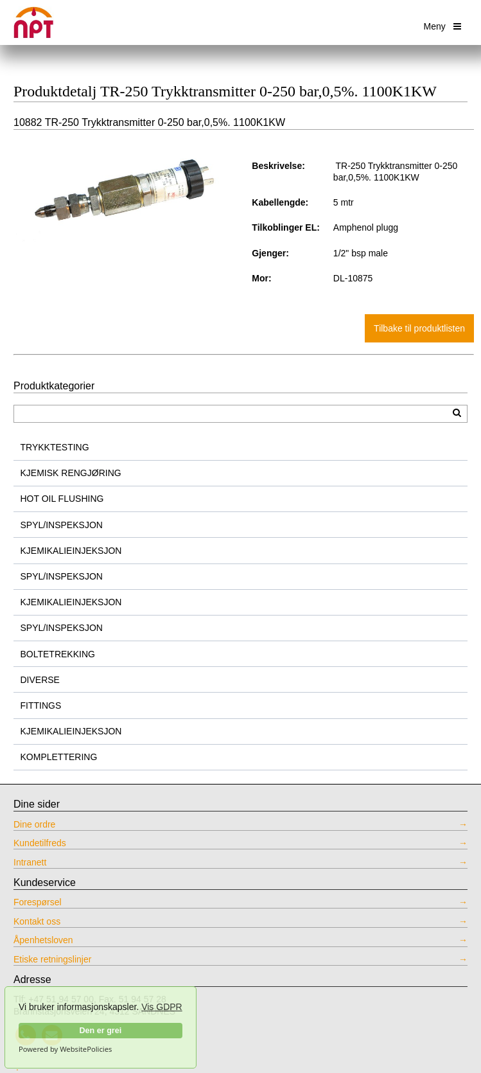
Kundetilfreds (39, 843)
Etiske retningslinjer (52, 959)
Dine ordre (34, 824)
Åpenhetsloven (43, 940)
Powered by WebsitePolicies (65, 1049)
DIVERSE (40, 680)
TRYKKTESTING (55, 447)
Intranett (29, 862)
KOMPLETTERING (59, 757)
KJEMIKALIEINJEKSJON (71, 550)
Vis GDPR (161, 1007)
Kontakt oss (36, 921)
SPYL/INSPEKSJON (62, 525)
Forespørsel (37, 902)
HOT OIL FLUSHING (62, 498)
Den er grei (100, 1030)
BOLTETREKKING (58, 654)
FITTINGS (41, 705)
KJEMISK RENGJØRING (71, 473)
